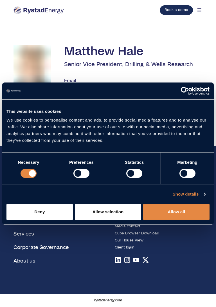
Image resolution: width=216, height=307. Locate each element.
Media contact (127, 226)
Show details (186, 194)
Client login (124, 247)
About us (24, 261)
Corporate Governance (41, 247)
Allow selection (108, 211)
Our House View (129, 240)
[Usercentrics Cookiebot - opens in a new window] (185, 91)
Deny (39, 211)
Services (24, 234)
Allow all (176, 211)
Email (70, 81)
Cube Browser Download (137, 233)
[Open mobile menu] (199, 10)
